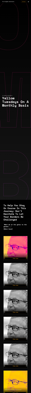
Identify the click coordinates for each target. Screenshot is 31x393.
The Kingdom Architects (8, 1)
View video (15, 258)
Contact (24, 1)
